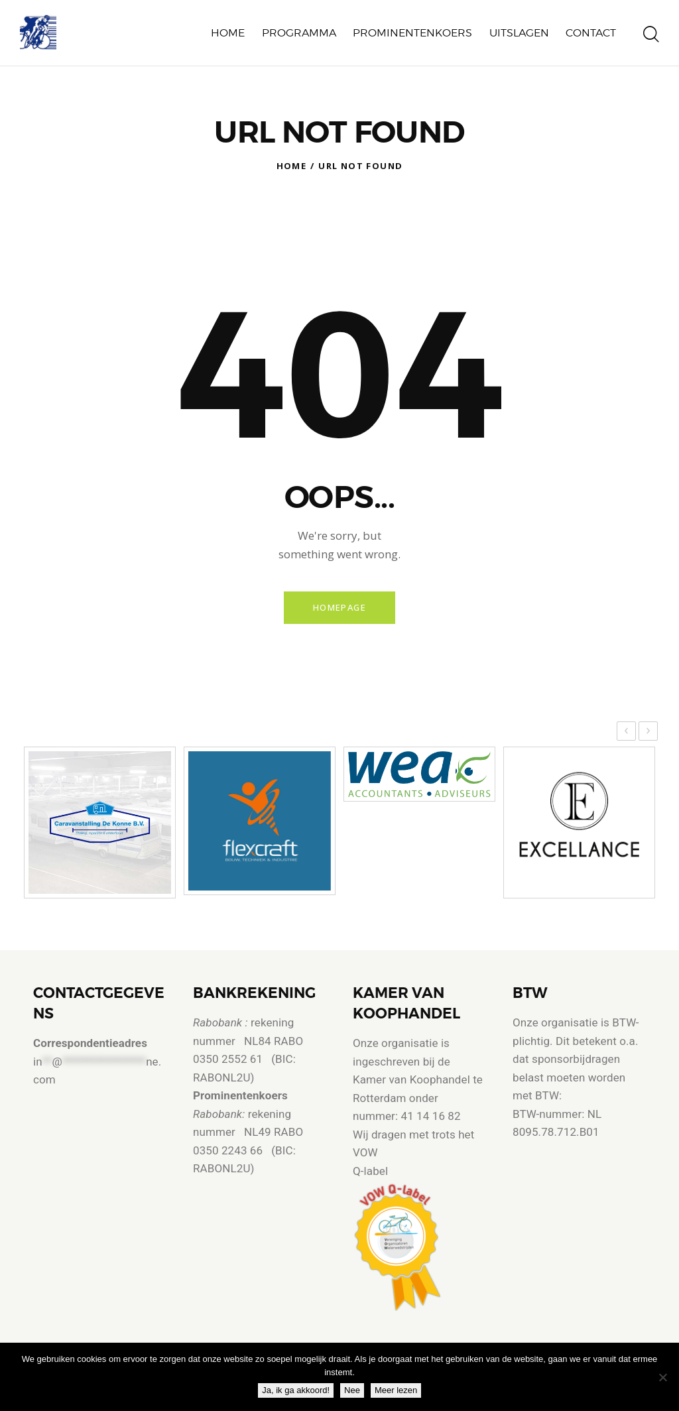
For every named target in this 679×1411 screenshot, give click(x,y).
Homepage (339, 608)
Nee (355, 1393)
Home (292, 166)
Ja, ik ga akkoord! (299, 1393)
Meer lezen (399, 1393)
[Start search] (651, 35)
